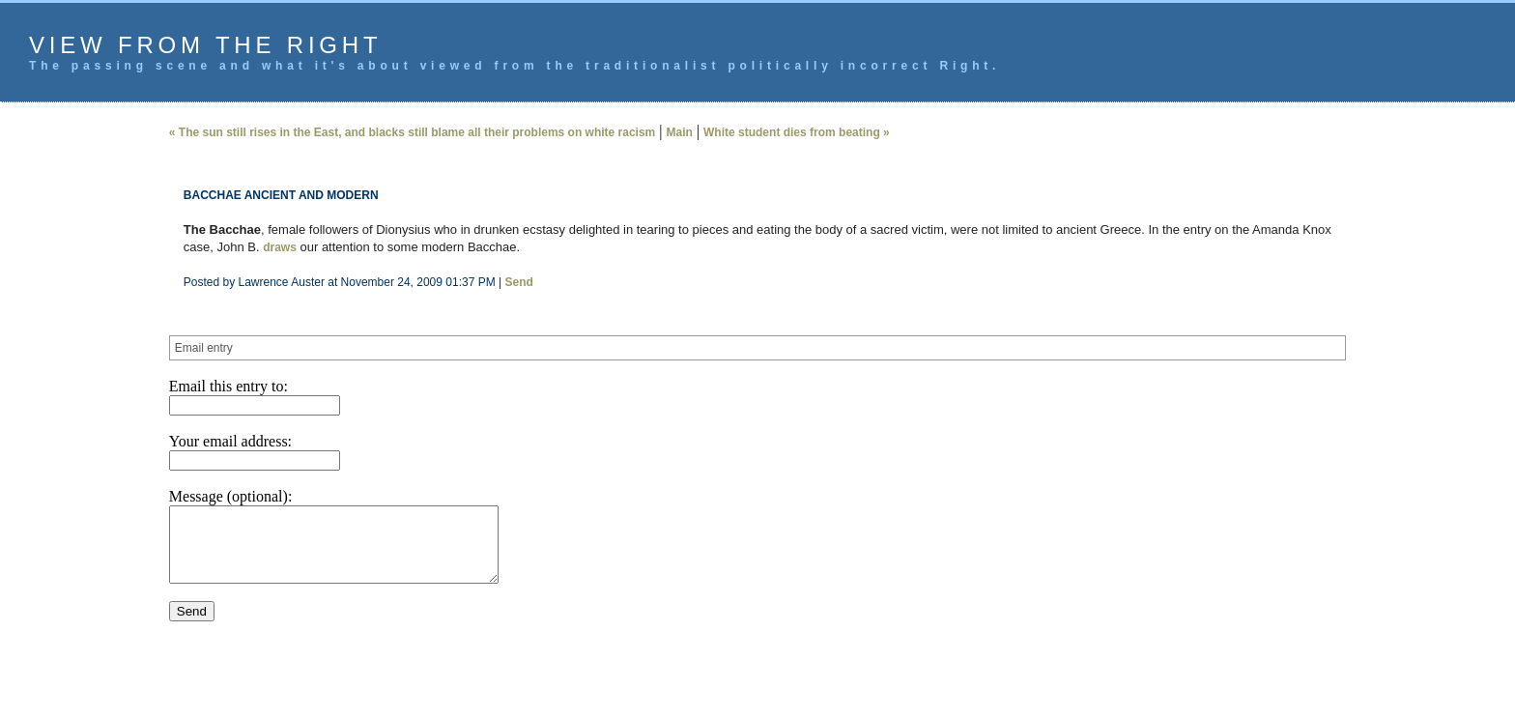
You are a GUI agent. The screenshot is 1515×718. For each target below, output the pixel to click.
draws (280, 247)
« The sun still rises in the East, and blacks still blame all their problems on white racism (412, 132)
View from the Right (205, 45)
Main (680, 132)
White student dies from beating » (796, 132)
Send (518, 282)
